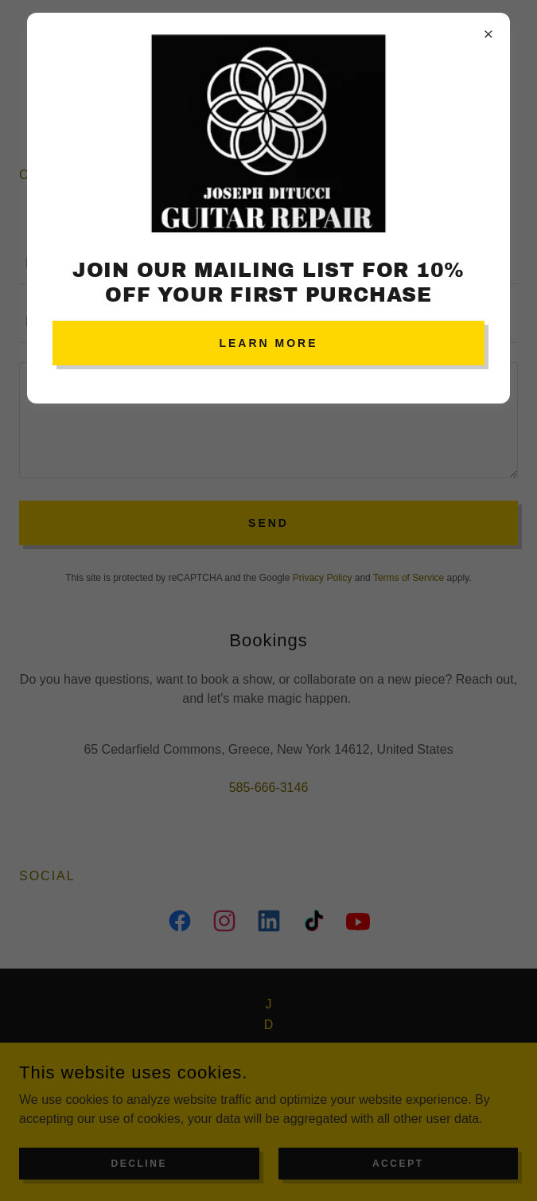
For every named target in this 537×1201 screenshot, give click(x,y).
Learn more (268, 343)
